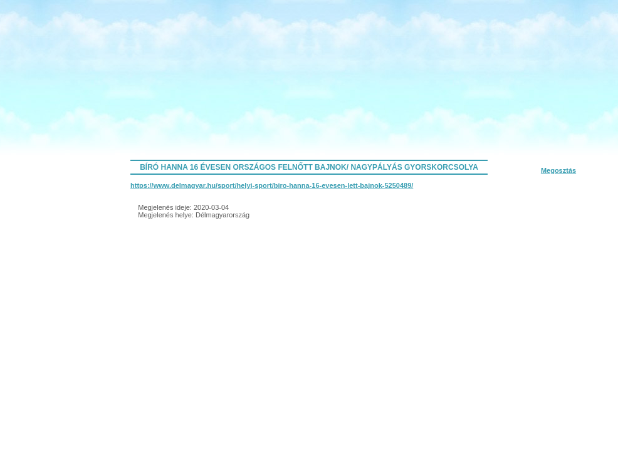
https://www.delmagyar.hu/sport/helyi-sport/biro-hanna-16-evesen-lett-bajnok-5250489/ (271, 185)
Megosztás (558, 170)
